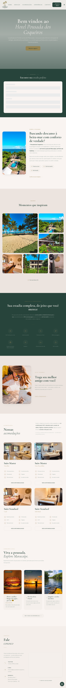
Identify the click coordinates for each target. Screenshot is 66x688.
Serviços (17, 4)
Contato (48, 4)
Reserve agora (33, 48)
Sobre (10, 4)
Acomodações (27, 4)
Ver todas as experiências (33, 615)
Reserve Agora (57, 4)
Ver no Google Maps (45, 680)
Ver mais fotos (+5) (33, 280)
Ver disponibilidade (17, 482)
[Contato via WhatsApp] (62, 684)
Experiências (38, 4)
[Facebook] (64, 5)
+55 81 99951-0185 (13, 663)
